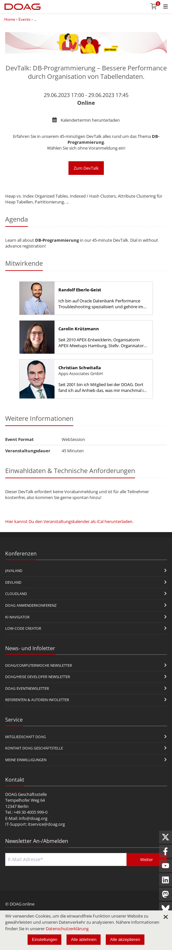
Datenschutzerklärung (67, 929)
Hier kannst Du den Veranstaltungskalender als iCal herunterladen (68, 521)
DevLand (13, 582)
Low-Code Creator (23, 628)
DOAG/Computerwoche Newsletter (38, 665)
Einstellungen (44, 939)
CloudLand (16, 593)
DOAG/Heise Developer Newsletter (37, 676)
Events (24, 19)
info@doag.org (33, 818)
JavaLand (13, 570)
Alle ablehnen (83, 939)
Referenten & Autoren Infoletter (37, 699)
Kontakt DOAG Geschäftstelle (34, 748)
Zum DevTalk (86, 168)
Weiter (146, 859)
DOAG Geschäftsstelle (26, 794)
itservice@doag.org (46, 824)
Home (9, 19)
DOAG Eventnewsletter (27, 688)
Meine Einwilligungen (25, 759)
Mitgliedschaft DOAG (25, 736)
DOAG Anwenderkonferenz (30, 605)
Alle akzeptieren (125, 939)
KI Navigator (17, 617)
